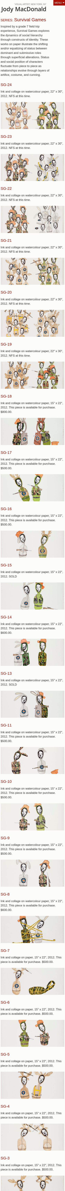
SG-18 (6, 396)
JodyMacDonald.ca (29, 10)
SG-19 (6, 344)
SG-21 (6, 240)
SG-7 (5, 950)
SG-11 (6, 725)
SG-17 (6, 452)
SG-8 (5, 894)
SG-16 (6, 509)
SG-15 (6, 565)
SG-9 (5, 838)
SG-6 (5, 1002)
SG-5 (5, 1054)
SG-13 (6, 673)
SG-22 (6, 188)
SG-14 (6, 617)
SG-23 (6, 136)
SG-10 (6, 781)
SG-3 (5, 1158)
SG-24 (6, 85)
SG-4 (5, 1106)
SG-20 (6, 292)
